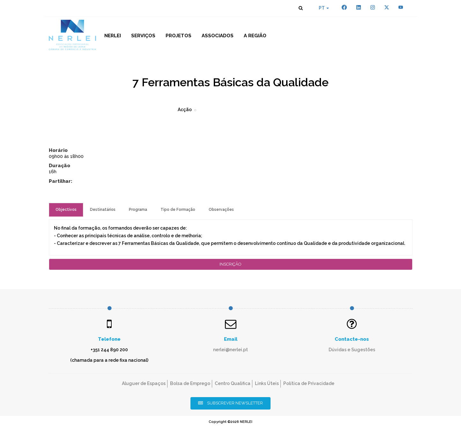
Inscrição (230, 264)
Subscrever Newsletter (230, 403)
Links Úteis (267, 383)
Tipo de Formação (177, 209)
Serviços (143, 36)
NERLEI (112, 36)
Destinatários (102, 209)
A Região (255, 36)
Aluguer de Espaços (144, 383)
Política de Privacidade (308, 383)
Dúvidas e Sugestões (352, 349)
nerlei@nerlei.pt (230, 349)
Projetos (178, 36)
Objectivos (66, 209)
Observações (221, 209)
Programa (138, 209)
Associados (218, 36)
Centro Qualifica (232, 383)
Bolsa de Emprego (190, 383)
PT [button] (324, 8)
